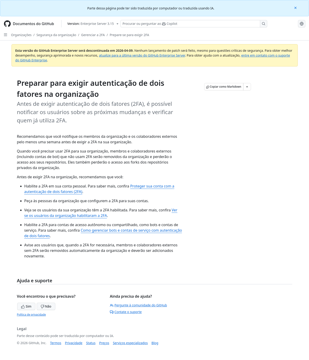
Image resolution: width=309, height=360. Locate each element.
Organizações (21, 35)
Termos (55, 343)
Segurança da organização (56, 35)
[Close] (296, 7)
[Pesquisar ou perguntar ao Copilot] (193, 23)
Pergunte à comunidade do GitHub (138, 305)
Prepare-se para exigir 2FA (129, 35)
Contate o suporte (126, 312)
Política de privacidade (31, 315)
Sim (26, 306)
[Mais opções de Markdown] (247, 86)
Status (90, 343)
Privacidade (73, 343)
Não (46, 306)
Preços (104, 343)
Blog (154, 343)
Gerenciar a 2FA (93, 35)
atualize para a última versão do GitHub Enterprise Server (142, 55)
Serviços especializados (130, 343)
